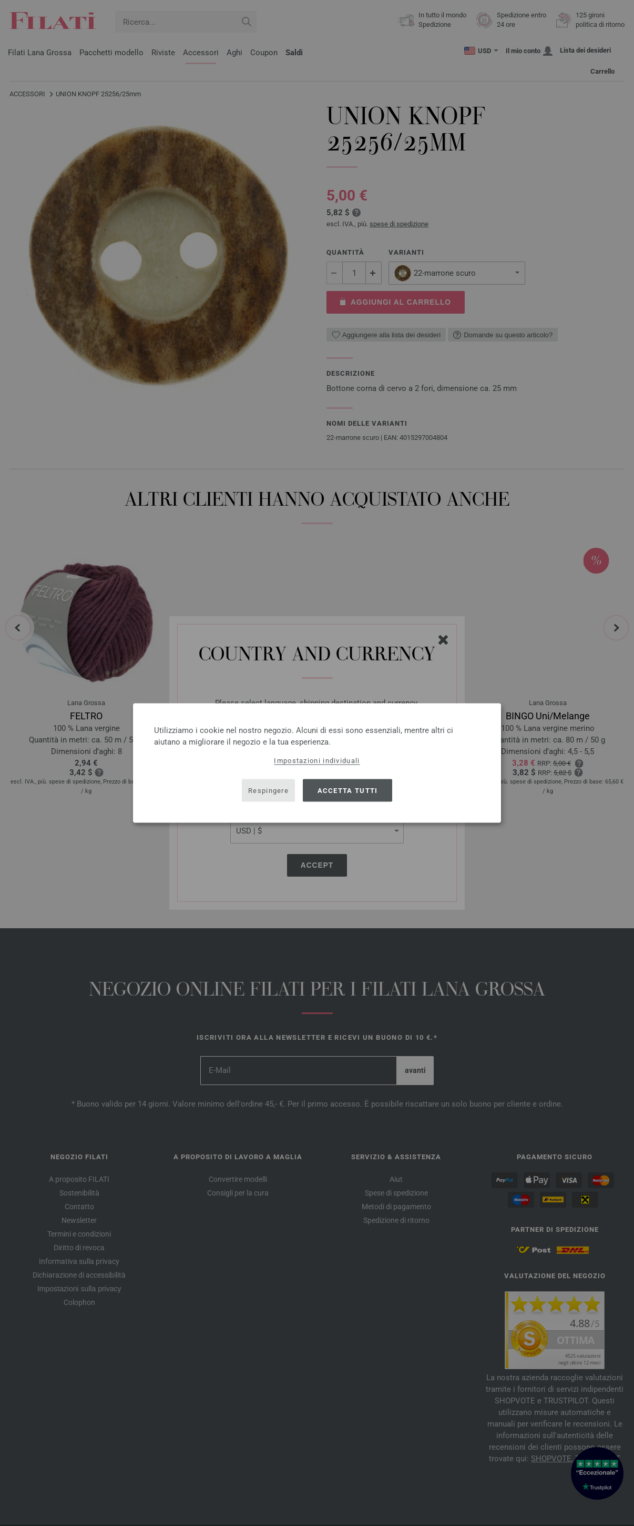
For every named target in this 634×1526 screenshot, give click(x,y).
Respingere (268, 790)
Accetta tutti (348, 790)
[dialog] (317, 763)
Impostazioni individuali (317, 761)
